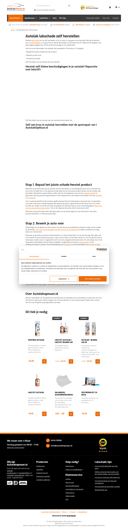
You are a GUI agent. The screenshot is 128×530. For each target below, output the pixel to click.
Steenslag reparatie (43, 476)
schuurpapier (84, 242)
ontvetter (67, 244)
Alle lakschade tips (101, 490)
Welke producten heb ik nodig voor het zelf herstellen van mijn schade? (107, 473)
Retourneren (70, 493)
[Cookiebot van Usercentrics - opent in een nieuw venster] (98, 249)
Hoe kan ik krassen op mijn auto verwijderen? (106, 482)
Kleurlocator (70, 466)
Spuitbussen (30, 18)
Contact (115, 18)
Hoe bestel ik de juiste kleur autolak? (107, 487)
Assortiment (15, 18)
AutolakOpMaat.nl (35, 43)
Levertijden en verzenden (74, 489)
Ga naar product (44, 361)
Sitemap (73, 512)
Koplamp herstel (42, 473)
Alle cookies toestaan (92, 279)
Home (13, 30)
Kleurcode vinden (93, 18)
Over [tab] (94, 256)
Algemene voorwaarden (50, 512)
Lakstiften (43, 18)
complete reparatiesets (15, 475)
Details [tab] (64, 256)
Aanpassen (64, 279)
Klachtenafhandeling (72, 486)
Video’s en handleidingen (74, 469)
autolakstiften (24, 473)
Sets (54, 18)
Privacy (65, 512)
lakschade (35, 40)
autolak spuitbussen (11, 472)
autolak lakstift (89, 193)
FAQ (67, 499)
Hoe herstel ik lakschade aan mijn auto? (106, 467)
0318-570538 (56, 440)
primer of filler (94, 244)
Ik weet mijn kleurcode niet (44, 10)
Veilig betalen (70, 496)
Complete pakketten (43, 480)
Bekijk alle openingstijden (15, 448)
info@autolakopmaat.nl (61, 445)
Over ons (106, 18)
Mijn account (70, 482)
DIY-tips (62, 18)
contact (58, 284)
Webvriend (71, 516)
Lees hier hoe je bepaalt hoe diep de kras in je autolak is (57, 230)
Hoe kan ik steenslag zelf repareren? (107, 477)
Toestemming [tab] (34, 256)
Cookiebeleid (82, 512)
